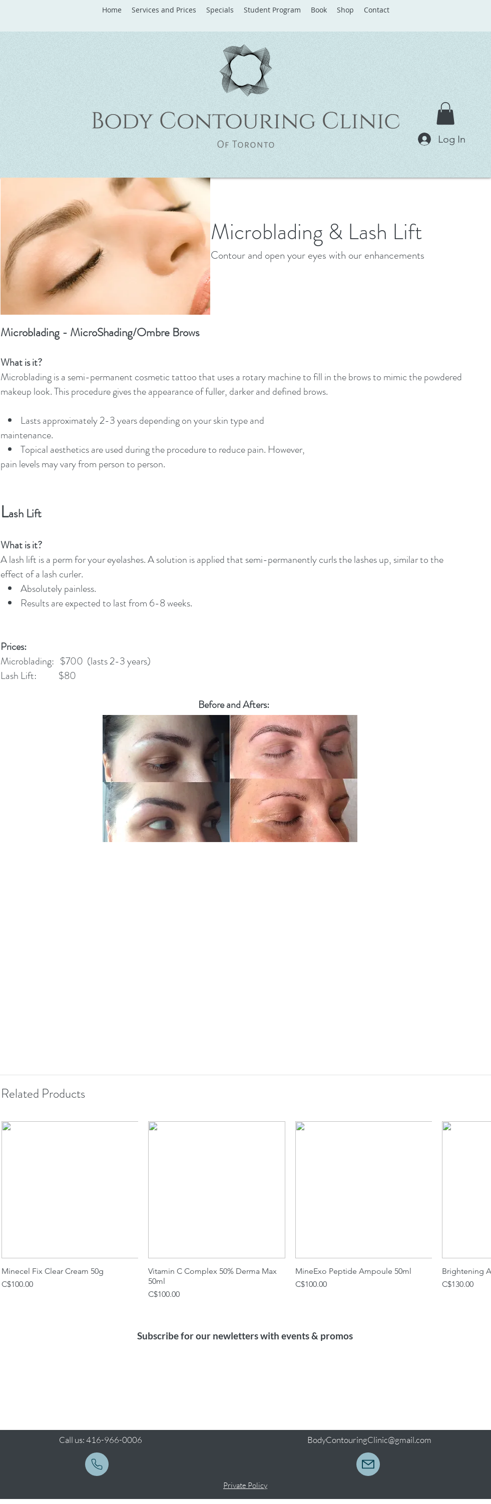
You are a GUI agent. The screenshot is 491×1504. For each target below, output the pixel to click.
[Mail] (97, 1464)
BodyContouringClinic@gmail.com (369, 1439)
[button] (445, 113)
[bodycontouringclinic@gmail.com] (368, 1464)
